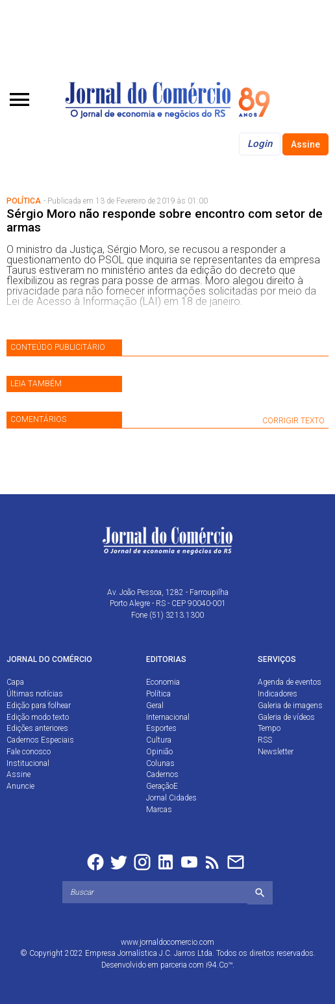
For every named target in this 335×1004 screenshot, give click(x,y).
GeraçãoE (162, 786)
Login (259, 144)
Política (158, 693)
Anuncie (20, 786)
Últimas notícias (34, 693)
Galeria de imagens (290, 705)
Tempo (269, 728)
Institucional (27, 763)
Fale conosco (28, 751)
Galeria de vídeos (286, 717)
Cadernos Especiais (40, 740)
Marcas (159, 809)
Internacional (168, 717)
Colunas (160, 763)
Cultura (158, 740)
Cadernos (162, 774)
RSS (265, 740)
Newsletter (275, 751)
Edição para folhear (38, 705)
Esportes (161, 728)
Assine (305, 144)
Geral (155, 705)
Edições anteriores (37, 728)
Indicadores (277, 693)
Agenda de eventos (289, 682)
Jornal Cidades (171, 797)
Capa (15, 682)
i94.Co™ (219, 965)
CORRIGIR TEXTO (293, 420)
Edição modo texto (37, 717)
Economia (163, 682)
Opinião (159, 751)
